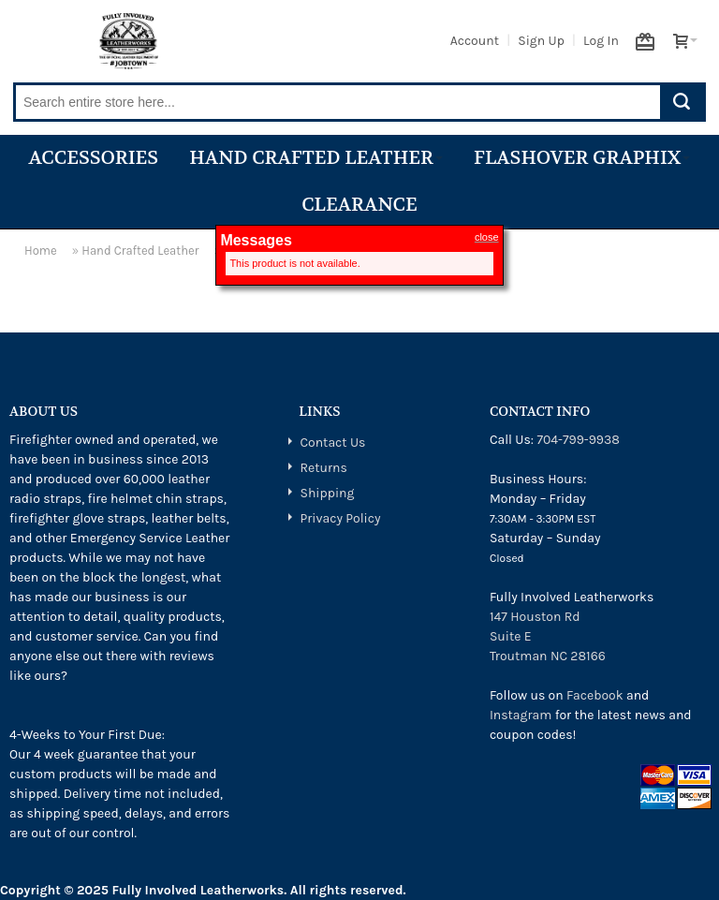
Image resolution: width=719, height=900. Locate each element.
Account (474, 41)
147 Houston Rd (535, 617)
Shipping (327, 493)
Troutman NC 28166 (548, 656)
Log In (601, 41)
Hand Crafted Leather (316, 158)
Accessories (94, 158)
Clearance (359, 204)
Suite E (511, 636)
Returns (323, 468)
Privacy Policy (340, 518)
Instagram (520, 715)
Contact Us (332, 442)
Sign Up (541, 41)
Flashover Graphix (582, 158)
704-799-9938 (577, 440)
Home (40, 250)
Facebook (595, 695)
